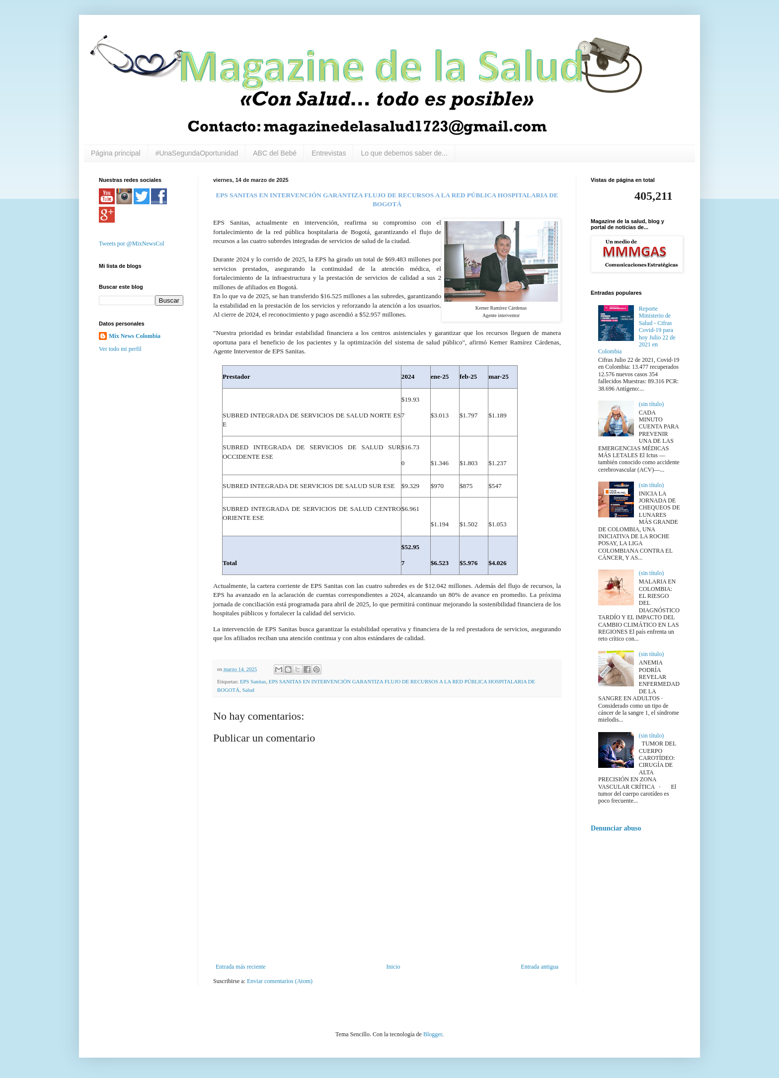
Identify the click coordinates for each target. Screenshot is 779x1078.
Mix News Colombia (134, 335)
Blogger (432, 1034)
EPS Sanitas (253, 681)
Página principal (116, 153)
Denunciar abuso (616, 828)
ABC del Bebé (275, 153)
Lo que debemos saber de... (404, 153)
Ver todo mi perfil (120, 348)
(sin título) (651, 404)
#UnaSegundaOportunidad (197, 153)
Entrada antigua (539, 966)
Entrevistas (329, 153)
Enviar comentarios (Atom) (279, 981)
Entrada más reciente (241, 966)
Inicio (393, 966)
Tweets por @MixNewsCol (131, 243)
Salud (248, 690)
